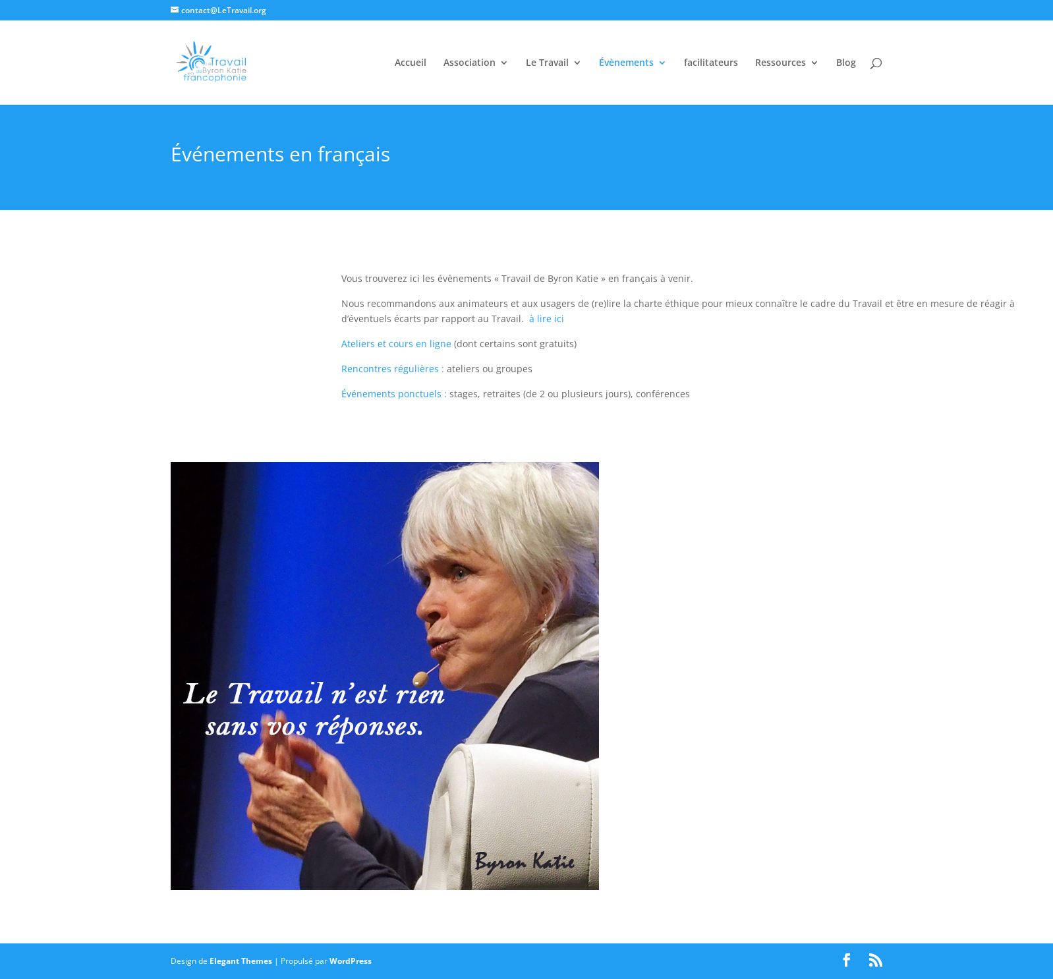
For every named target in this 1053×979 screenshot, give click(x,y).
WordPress (350, 960)
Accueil (410, 63)
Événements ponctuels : (394, 393)
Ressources (780, 63)
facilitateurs (711, 63)
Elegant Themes (241, 960)
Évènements (626, 63)
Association (469, 63)
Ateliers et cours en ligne (396, 343)
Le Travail (547, 63)
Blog (846, 63)
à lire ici (546, 318)
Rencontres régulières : (392, 368)
